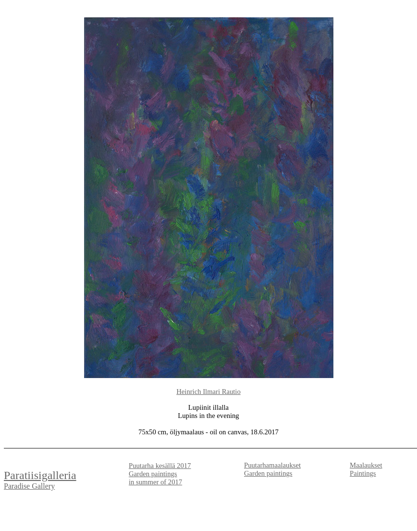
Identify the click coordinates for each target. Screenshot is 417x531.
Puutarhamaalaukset (272, 465)
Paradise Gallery (29, 486)
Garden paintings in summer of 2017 (155, 478)
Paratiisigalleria (40, 475)
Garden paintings (268, 473)
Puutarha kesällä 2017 (160, 465)
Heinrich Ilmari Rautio (208, 391)
